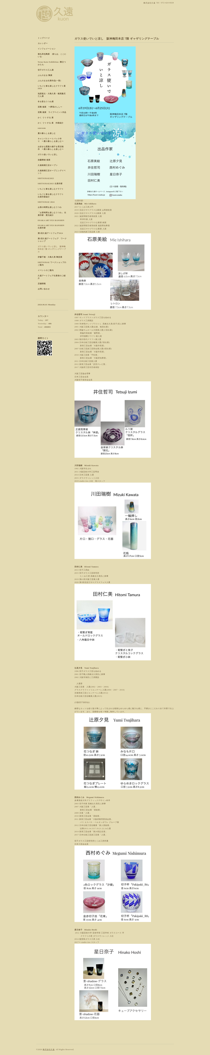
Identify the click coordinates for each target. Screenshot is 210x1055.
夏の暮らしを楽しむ (47, 133)
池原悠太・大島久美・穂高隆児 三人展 (52, 95)
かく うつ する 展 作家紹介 (50, 123)
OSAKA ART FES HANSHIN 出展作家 (51, 226)
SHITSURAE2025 (46, 178)
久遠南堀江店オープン (48, 165)
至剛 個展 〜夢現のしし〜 (50, 107)
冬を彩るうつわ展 (46, 101)
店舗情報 (42, 284)
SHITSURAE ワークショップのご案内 (52, 263)
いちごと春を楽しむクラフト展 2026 (52, 87)
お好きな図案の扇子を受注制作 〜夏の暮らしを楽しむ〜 (51, 148)
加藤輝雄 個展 (44, 160)
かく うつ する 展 (46, 118)
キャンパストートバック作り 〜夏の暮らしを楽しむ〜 (51, 140)
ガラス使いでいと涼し (48, 154)
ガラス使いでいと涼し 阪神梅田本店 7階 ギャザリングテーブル (52, 249)
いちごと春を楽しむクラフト (51, 189)
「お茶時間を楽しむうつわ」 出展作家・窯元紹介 (52, 214)
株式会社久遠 (49, 1049)
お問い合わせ (44, 289)
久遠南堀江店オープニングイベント (52, 172)
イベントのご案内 (46, 270)
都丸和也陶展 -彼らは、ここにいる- (52, 55)
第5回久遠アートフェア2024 (50, 233)
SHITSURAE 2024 (46, 202)
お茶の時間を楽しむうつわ (50, 207)
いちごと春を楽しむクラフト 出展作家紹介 (52, 195)
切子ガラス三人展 (46, 70)
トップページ (44, 38)
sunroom (42, 128)
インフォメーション (47, 49)
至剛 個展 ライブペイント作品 (52, 112)
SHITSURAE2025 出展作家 (50, 184)
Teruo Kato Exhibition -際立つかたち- (52, 63)
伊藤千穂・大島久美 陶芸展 (50, 257)
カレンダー (43, 43)
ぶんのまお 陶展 (45, 75)
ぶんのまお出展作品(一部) (49, 81)
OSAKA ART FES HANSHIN (51, 220)
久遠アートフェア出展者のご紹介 (52, 277)
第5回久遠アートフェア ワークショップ (52, 239)
